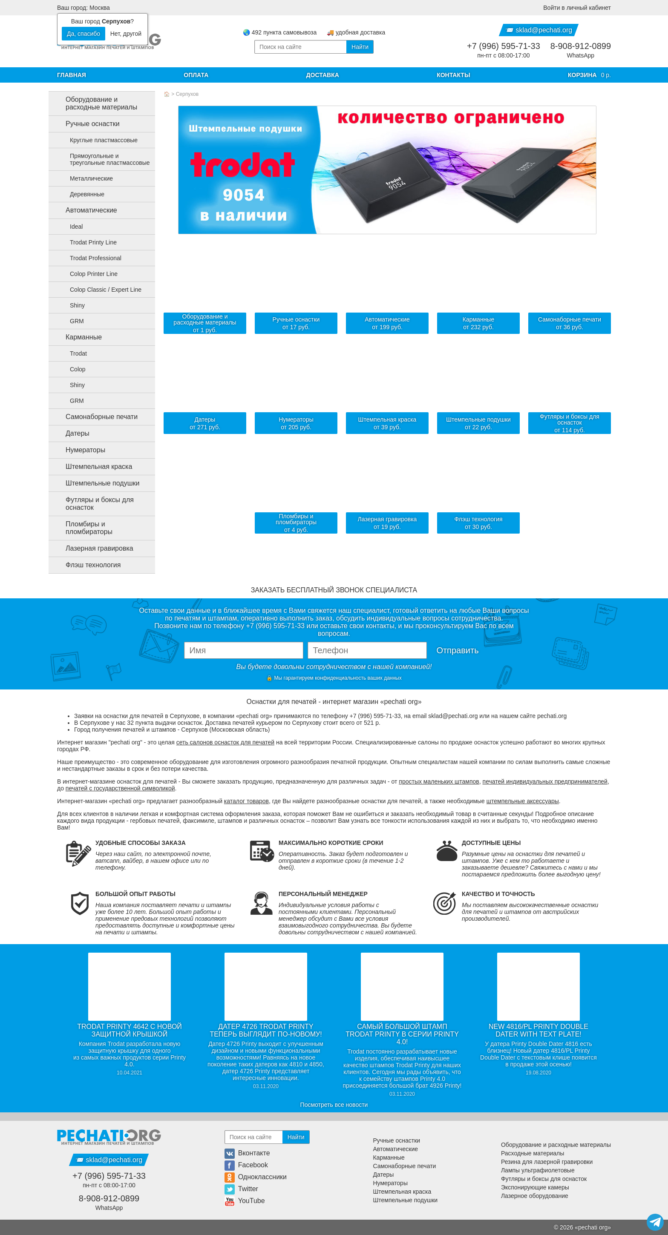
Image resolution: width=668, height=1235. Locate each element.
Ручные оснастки (86, 124)
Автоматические (84, 210)
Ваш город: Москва (83, 7)
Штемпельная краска (92, 467)
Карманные (77, 337)
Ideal (71, 226)
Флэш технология (86, 565)
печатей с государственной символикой (120, 788)
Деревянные (82, 194)
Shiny (72, 305)
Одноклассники (256, 1176)
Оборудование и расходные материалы (94, 103)
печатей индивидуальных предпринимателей (545, 781)
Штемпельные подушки (95, 483)
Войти (577, 7)
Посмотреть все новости (334, 1104)
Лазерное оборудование (534, 1195)
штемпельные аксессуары (523, 801)
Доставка (322, 75)
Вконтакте (247, 1153)
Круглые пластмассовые (99, 140)
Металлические (86, 178)
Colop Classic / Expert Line (100, 289)
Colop (73, 369)
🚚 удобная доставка (356, 32)
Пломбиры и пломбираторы (82, 527)
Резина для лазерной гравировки (547, 1161)
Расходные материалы (532, 1153)
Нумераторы (78, 450)
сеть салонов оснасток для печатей (225, 742)
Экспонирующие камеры (535, 1187)
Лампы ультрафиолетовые (538, 1170)
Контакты (453, 75)
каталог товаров (246, 801)
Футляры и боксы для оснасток (93, 503)
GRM (72, 321)
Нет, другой (125, 33)
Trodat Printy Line (88, 242)
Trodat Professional (90, 258)
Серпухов (187, 94)
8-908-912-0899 (580, 46)
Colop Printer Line (89, 273)
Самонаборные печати (95, 417)
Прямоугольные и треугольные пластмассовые (105, 159)
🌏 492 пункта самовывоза (280, 32)
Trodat (73, 353)
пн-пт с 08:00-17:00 (503, 55)
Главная (71, 75)
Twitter (241, 1188)
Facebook (246, 1165)
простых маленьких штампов (439, 781)
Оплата (196, 75)
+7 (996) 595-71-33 (503, 46)
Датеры (70, 433)
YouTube (245, 1200)
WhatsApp (581, 55)
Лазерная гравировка (92, 548)
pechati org (593, 1227)
